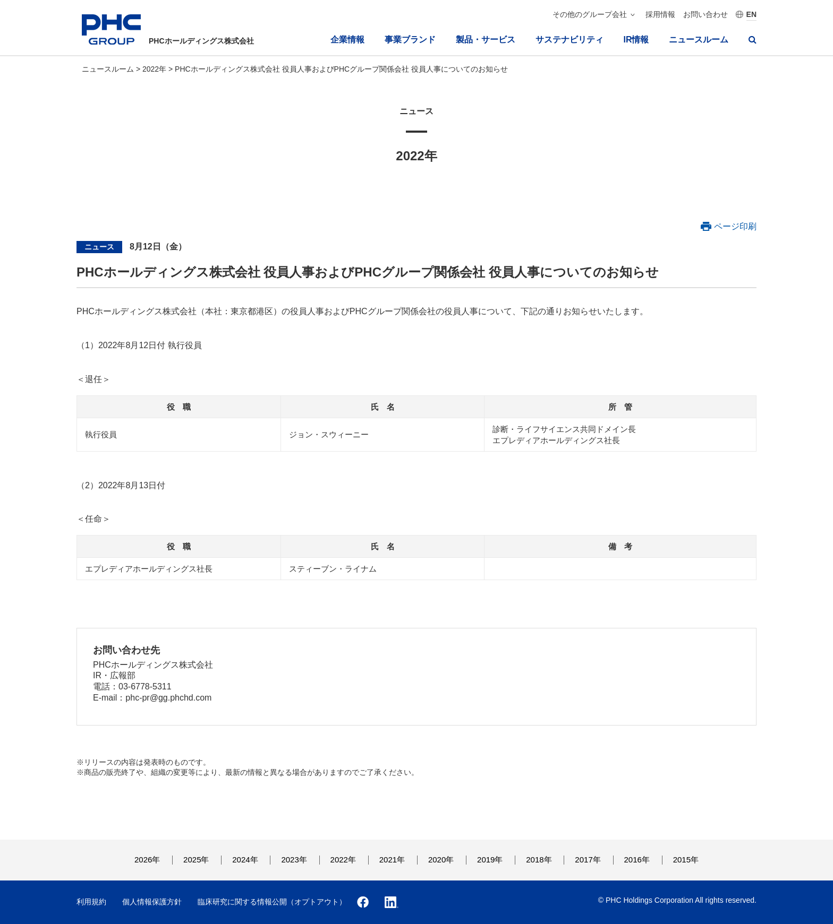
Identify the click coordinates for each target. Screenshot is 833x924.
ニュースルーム (698, 39)
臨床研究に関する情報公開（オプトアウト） (272, 901)
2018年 (538, 859)
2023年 (294, 859)
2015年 (686, 859)
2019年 (490, 859)
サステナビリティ (570, 39)
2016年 (637, 859)
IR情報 (636, 39)
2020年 (441, 859)
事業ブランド (410, 39)
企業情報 (347, 39)
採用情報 (660, 14)
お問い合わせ (705, 14)
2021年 (392, 859)
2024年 (245, 859)
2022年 (155, 69)
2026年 (147, 859)
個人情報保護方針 (152, 901)
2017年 (587, 859)
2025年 (196, 859)
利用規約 (91, 901)
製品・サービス (485, 39)
